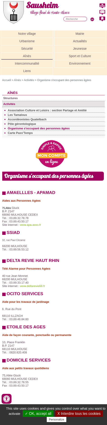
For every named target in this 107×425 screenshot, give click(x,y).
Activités (29, 80)
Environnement (80, 63)
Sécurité (27, 48)
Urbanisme (27, 41)
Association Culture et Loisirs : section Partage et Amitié (47, 110)
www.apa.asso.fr (30, 225)
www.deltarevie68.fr (32, 286)
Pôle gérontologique (22, 124)
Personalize (56, 419)
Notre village (27, 33)
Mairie (80, 33)
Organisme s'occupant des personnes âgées (64, 80)
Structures (10, 98)
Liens (27, 71)
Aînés (27, 56)
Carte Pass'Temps (20, 133)
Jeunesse (80, 48)
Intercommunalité (27, 63)
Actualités (80, 41)
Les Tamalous (17, 115)
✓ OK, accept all (38, 414)
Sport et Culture (80, 56)
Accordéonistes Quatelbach (27, 119)
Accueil (6, 80)
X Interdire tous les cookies (78, 414)
